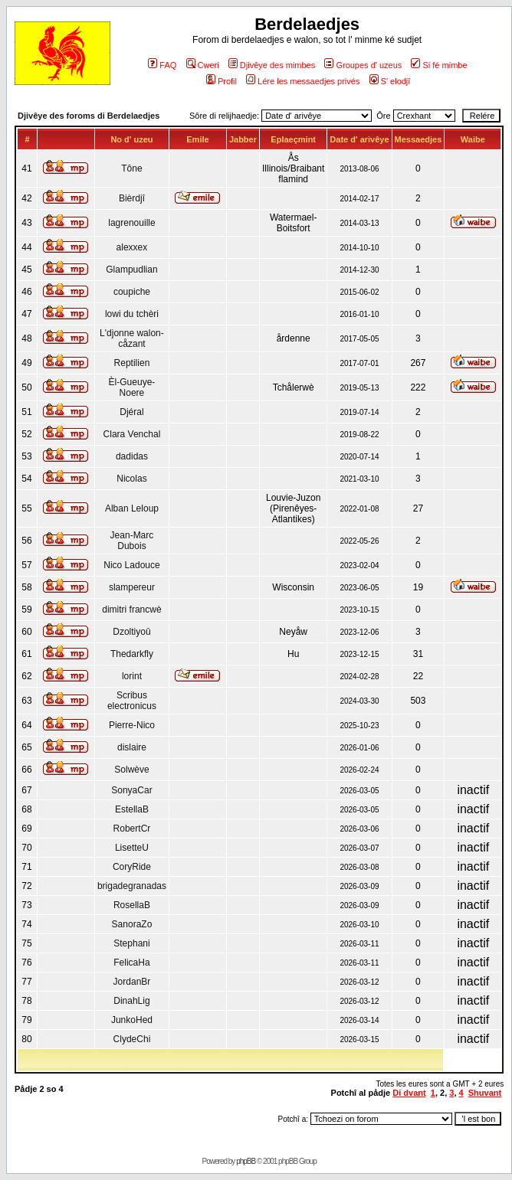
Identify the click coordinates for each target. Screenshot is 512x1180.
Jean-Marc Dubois (132, 540)
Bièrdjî (132, 198)
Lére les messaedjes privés (302, 81)
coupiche (131, 291)
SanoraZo (132, 924)
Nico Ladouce (131, 565)
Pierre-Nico (132, 725)
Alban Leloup (132, 508)
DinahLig (131, 1000)
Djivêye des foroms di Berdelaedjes (88, 115)
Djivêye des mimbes (271, 65)
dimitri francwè (131, 609)
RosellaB (131, 905)
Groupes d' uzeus (363, 65)
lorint (132, 676)
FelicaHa (131, 962)
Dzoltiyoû (131, 631)
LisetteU (132, 847)
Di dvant (408, 1092)
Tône (131, 168)
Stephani (131, 943)
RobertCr (132, 828)
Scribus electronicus (131, 700)
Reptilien (132, 363)
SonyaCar (131, 790)
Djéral (131, 412)
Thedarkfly (131, 654)
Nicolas (131, 478)
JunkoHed (132, 1020)
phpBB (245, 1161)
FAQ (162, 65)
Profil (221, 81)
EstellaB (132, 809)
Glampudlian (131, 269)
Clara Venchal (132, 434)
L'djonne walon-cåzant (132, 338)
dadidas (132, 456)
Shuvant (484, 1092)
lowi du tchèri (132, 314)
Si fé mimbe (439, 65)
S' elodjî (390, 81)
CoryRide (132, 866)
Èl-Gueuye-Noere (132, 387)
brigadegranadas (131, 886)
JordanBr (132, 981)
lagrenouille (131, 222)
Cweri (202, 65)
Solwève (131, 769)
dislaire (131, 747)
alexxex (132, 247)
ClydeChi (132, 1039)
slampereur (132, 587)
